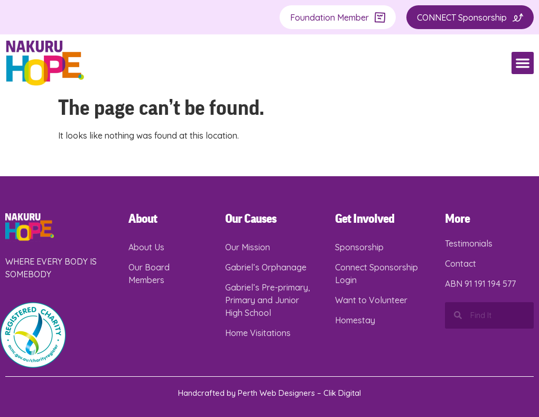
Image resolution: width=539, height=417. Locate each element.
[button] (523, 63)
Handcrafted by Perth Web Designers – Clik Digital (269, 393)
